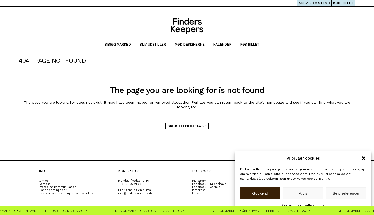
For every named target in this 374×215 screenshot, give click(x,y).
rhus (217, 187)
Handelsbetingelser (53, 190)
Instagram (199, 180)
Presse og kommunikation (57, 187)
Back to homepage (187, 125)
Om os (44, 180)
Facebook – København (209, 184)
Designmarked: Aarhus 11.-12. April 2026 (151, 211)
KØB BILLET (343, 3)
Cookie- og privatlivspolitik (303, 205)
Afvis (303, 193)
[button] (363, 158)
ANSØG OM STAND (314, 3)
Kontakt (44, 184)
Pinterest (198, 190)
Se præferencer (345, 193)
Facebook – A (202, 187)
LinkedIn (198, 193)
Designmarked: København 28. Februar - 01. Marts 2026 (262, 211)
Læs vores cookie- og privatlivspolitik (66, 193)
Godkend (260, 193)
